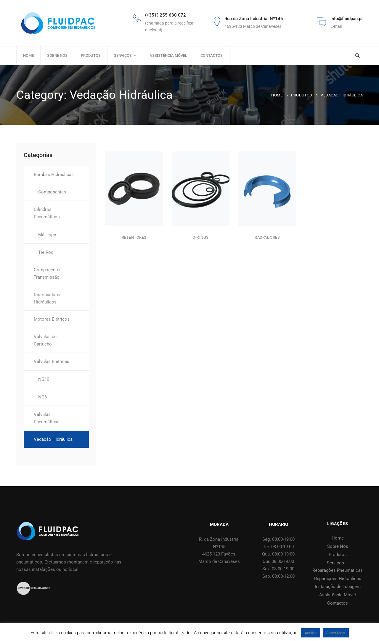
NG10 (43, 379)
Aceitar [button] (311, 633)
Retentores (134, 237)
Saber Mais (335, 633)
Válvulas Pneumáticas (47, 418)
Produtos (301, 95)
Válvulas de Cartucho (45, 340)
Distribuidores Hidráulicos (48, 298)
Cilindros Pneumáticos (47, 213)
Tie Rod (45, 252)
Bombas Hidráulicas (54, 174)
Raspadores (267, 240)
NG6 (42, 397)
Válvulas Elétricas (51, 361)
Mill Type (47, 234)
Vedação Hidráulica (53, 439)
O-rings (200, 239)
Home (276, 95)
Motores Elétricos (52, 319)
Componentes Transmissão (48, 273)
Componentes (52, 192)
